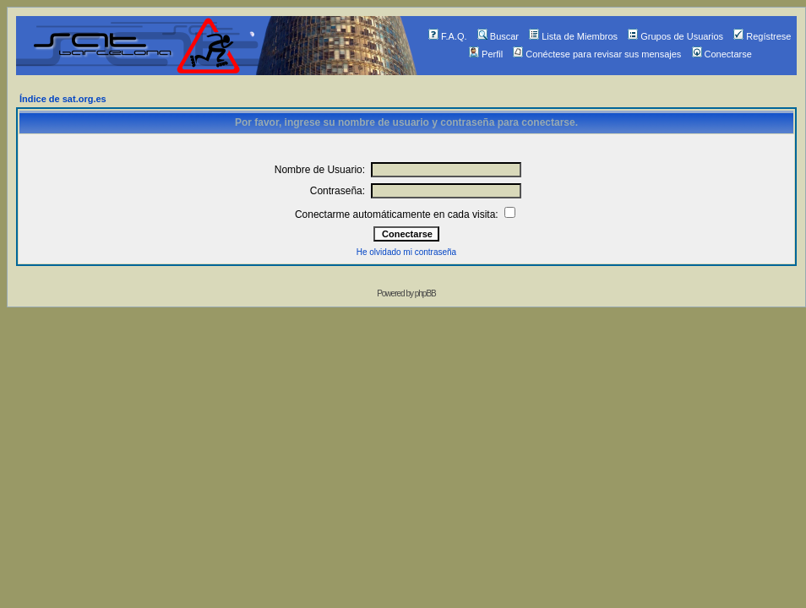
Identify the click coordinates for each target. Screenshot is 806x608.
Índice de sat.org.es (62, 99)
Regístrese (762, 36)
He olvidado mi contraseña (406, 252)
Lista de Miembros (573, 36)
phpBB (425, 293)
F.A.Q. (447, 36)
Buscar (498, 36)
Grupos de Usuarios (675, 36)
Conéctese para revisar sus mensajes (597, 54)
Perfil (486, 54)
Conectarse (722, 54)
